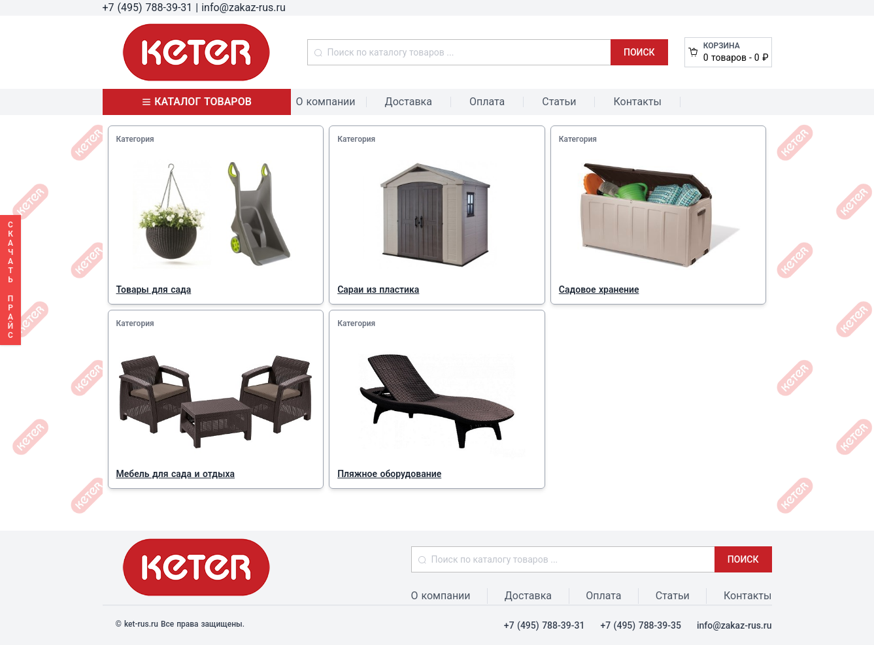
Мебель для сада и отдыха (175, 474)
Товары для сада (154, 289)
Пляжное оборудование (389, 474)
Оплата (487, 101)
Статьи (559, 101)
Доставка (408, 101)
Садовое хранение (599, 289)
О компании (326, 101)
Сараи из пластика (378, 289)
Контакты (637, 101)
